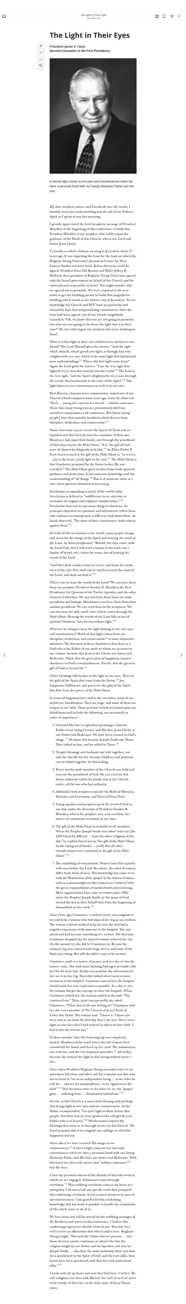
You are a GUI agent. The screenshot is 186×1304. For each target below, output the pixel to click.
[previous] (4, 655)
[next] (181, 655)
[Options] (179, 16)
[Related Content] (171, 16)
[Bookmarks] (164, 16)
